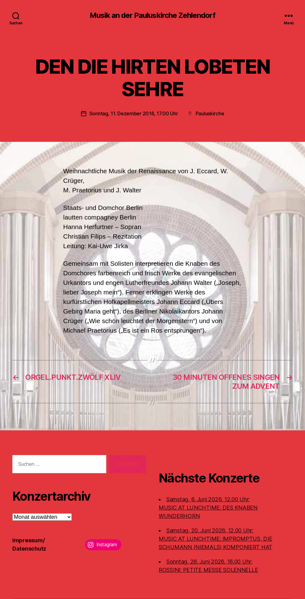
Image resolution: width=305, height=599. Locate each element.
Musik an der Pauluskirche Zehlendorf (152, 15)
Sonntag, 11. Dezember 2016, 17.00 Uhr (133, 113)
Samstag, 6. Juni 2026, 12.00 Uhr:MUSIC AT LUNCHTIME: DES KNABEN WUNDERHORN (208, 507)
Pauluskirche (210, 113)
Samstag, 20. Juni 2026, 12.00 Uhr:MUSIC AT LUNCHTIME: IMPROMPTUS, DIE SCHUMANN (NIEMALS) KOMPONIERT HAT (215, 538)
